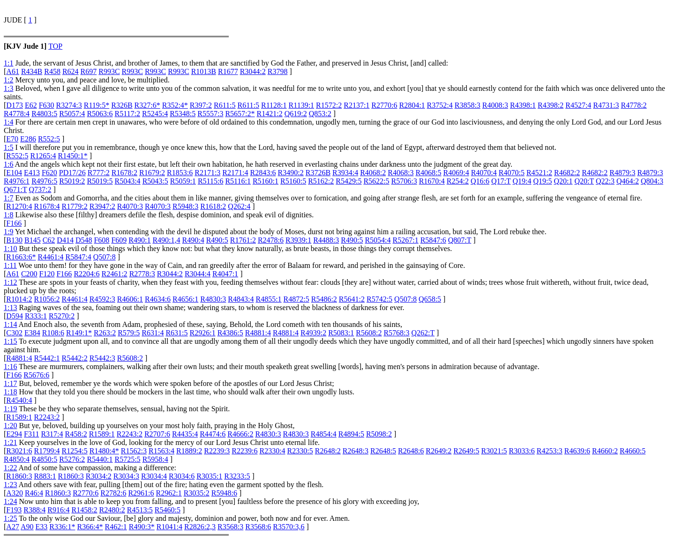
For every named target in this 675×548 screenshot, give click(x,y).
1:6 (8, 164)
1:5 (8, 147)
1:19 (10, 409)
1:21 (10, 442)
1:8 (8, 215)
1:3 (8, 88)
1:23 (10, 485)
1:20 (10, 426)
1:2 (8, 80)
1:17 (10, 383)
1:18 (10, 392)
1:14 (10, 324)
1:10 (10, 248)
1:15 (10, 341)
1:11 (10, 265)
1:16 (10, 366)
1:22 (10, 468)
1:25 (10, 518)
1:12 (10, 282)
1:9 (8, 232)
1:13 (10, 307)
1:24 (10, 501)
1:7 (8, 198)
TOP (55, 46)
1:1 (8, 63)
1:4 (8, 122)
